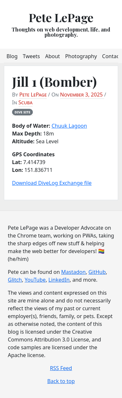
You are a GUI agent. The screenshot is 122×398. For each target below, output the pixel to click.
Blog (12, 56)
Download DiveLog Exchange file (52, 182)
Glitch (15, 279)
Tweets (31, 56)
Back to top (61, 381)
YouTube (35, 279)
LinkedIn (59, 279)
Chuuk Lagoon (69, 125)
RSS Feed (61, 368)
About (52, 56)
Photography (81, 56)
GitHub (97, 272)
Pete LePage (61, 17)
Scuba (26, 102)
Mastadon (73, 272)
